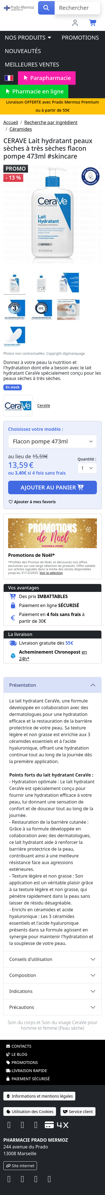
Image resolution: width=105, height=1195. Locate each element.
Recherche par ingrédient (51, 122)
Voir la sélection (51, 573)
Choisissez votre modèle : (35, 429)
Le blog (16, 1054)
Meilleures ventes (32, 64)
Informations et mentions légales (39, 1096)
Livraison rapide (26, 1070)
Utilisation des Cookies (29, 1111)
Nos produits (28, 37)
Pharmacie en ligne (34, 91)
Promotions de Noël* (31, 555)
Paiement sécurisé (28, 1078)
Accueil (10, 122)
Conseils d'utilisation (30, 959)
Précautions (21, 1007)
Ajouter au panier (53, 487)
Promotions (80, 37)
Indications (20, 991)
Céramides (21, 129)
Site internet (20, 1165)
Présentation (22, 685)
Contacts (18, 1046)
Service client (78, 1111)
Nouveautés (23, 51)
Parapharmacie (47, 78)
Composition (22, 975)
